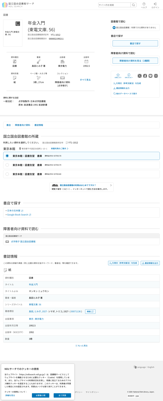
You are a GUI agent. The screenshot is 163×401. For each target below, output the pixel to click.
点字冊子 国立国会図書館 (23, 241)
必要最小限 (40, 395)
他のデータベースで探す (125, 93)
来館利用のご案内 (60, 148)
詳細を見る (10, 395)
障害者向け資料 (22, 125)
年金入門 (33, 284)
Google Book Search (19, 214)
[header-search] (117, 5)
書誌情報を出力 (121, 88)
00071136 (76, 311)
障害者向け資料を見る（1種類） (135, 60)
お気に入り (118, 75)
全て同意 (62, 395)
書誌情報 (38, 125)
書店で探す (135, 43)
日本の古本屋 (15, 210)
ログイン (155, 5)
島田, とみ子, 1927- (38, 311)
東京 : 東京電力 (36, 318)
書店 (8, 125)
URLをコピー (129, 75)
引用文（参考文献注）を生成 (127, 83)
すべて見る (85, 79)
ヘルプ (144, 5)
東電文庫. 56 (35, 304)
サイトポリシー (92, 392)
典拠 (90, 311)
